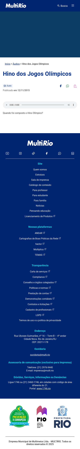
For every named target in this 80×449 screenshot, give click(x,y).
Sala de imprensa (40, 180)
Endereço (40, 330)
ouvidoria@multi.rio (40, 354)
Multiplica (40, 249)
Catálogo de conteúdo (40, 185)
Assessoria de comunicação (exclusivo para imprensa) (40, 362)
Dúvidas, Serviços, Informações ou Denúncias (40, 377)
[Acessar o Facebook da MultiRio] (46, 154)
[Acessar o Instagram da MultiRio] (20, 154)
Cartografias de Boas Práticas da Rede (40, 238)
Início (7, 64)
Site (40, 163)
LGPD (40, 315)
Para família (40, 200)
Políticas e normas (40, 287)
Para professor (40, 190)
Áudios (16, 64)
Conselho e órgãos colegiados (40, 282)
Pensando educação (40, 211)
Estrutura (40, 174)
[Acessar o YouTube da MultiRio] (7, 154)
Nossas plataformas (40, 226)
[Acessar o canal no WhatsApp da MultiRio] (59, 154)
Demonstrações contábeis (40, 298)
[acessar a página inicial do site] (15, 5)
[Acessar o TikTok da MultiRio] (33, 154)
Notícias (40, 205)
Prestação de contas (40, 293)
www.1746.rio (44, 388)
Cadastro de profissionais (40, 309)
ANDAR (40, 232)
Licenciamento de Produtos (40, 216)
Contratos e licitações (40, 304)
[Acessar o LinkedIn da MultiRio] (72, 154)
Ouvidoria (40, 348)
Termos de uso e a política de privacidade (40, 320)
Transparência (40, 265)
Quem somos (40, 169)
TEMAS (40, 254)
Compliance (40, 276)
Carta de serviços (40, 271)
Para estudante (40, 195)
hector (40, 243)
